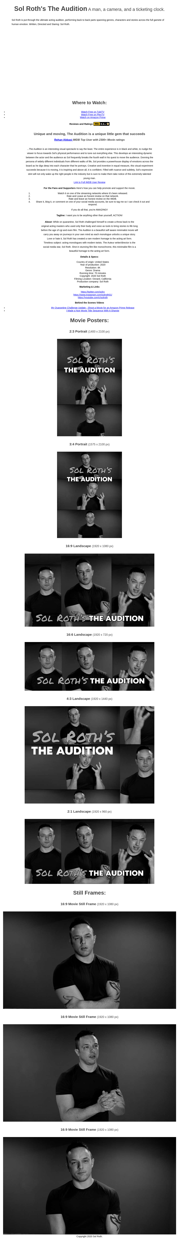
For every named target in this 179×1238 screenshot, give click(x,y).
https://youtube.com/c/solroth (93, 297)
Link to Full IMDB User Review (89, 182)
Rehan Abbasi (63, 139)
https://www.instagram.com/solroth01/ (92, 294)
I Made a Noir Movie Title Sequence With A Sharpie (92, 310)
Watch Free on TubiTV (92, 112)
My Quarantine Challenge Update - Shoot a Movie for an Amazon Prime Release (92, 307)
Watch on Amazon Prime (93, 117)
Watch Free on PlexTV (92, 114)
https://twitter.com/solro (93, 292)
